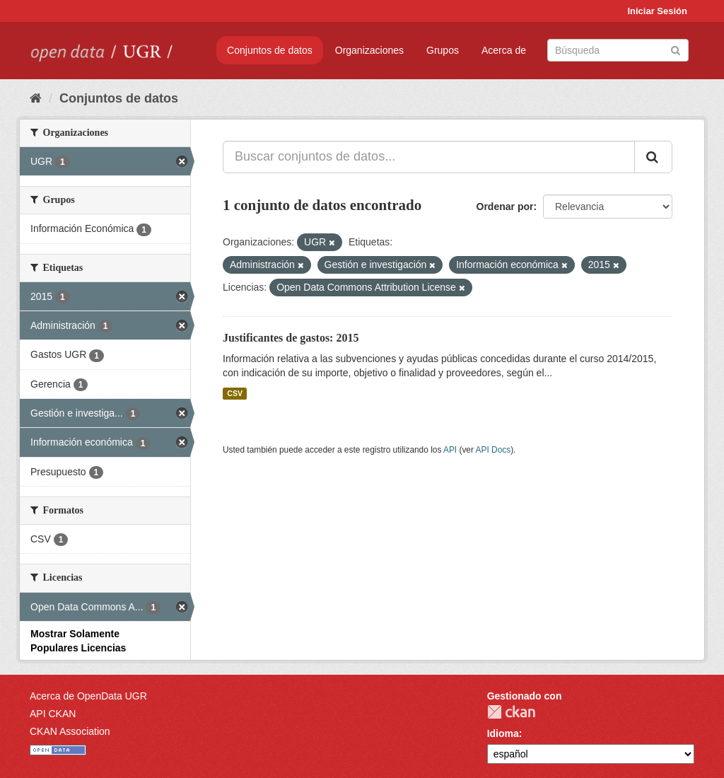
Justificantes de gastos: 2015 (290, 338)
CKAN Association (70, 731)
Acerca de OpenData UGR (88, 696)
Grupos (442, 50)
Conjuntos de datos (270, 50)
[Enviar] (676, 49)
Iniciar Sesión (657, 11)
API (450, 450)
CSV (235, 393)
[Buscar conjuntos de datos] (618, 50)
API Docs (493, 450)
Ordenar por (505, 206)
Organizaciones (369, 50)
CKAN (511, 711)
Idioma (503, 733)
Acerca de (503, 50)
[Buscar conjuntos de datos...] (429, 157)
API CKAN (53, 713)
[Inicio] (36, 98)
